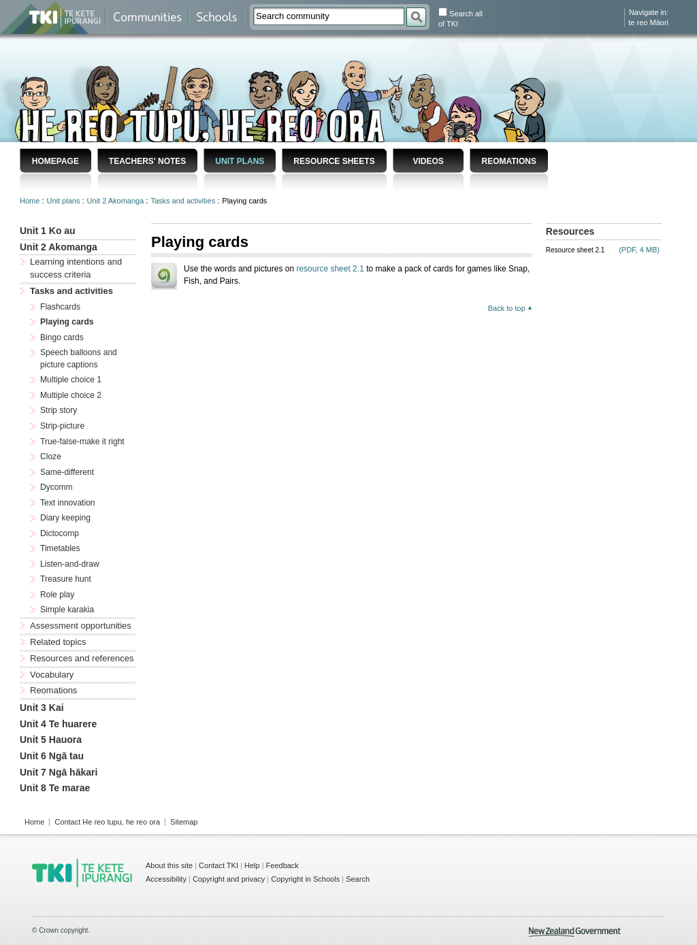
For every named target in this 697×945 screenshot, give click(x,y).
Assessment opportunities (80, 625)
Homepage (55, 161)
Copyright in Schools (305, 879)
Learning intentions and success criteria (76, 268)
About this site (169, 865)
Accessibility (166, 879)
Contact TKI (218, 865)
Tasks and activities (183, 201)
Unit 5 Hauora (51, 739)
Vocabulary (52, 674)
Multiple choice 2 (70, 395)
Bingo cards (62, 337)
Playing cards (67, 322)
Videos (427, 161)
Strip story (58, 410)
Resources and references (81, 658)
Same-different (67, 472)
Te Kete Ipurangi (65, 17)
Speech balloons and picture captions (78, 358)
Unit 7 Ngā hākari (58, 772)
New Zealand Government (575, 932)
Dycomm (56, 487)
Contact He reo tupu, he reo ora (107, 822)
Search (358, 879)
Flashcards (60, 307)
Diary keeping (65, 518)
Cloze (50, 456)
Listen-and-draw (69, 564)
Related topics (58, 642)
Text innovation (67, 503)
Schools (216, 17)
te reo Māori (648, 22)
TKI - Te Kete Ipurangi (82, 873)
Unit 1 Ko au (48, 230)
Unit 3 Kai (42, 707)
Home (31, 201)
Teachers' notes (148, 161)
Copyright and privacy (229, 879)
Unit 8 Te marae (55, 787)
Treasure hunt (65, 579)
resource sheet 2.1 (329, 268)
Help (252, 865)
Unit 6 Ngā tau (52, 755)
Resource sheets (333, 161)
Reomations (508, 161)
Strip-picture (62, 426)
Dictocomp (59, 533)
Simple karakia (67, 609)
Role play (57, 594)
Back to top (506, 308)
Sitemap (183, 822)
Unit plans (239, 161)
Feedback (282, 865)
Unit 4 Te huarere (58, 723)
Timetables (60, 548)
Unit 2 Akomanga (116, 201)
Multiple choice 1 (70, 379)
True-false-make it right (82, 441)
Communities (147, 17)
